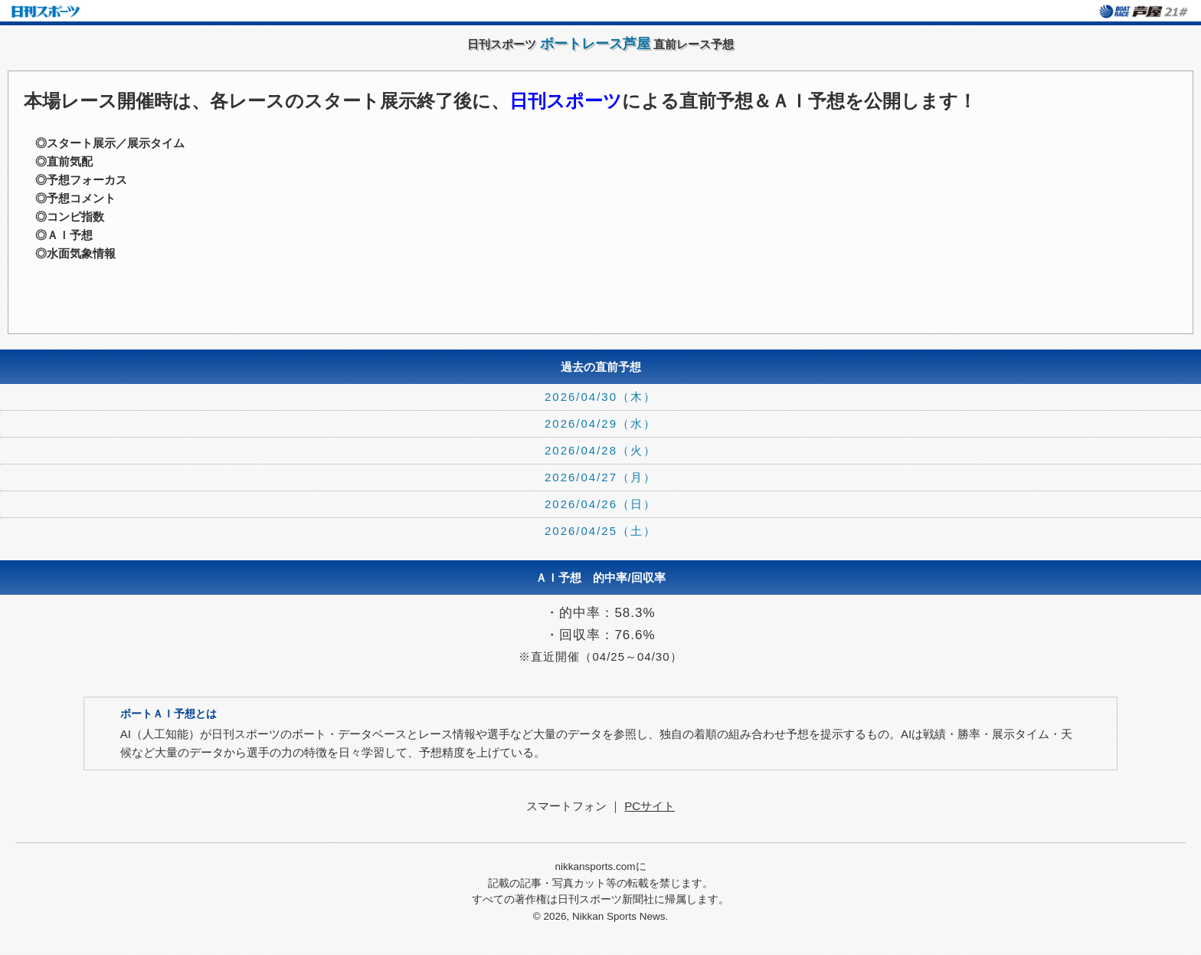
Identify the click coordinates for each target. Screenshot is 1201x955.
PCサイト (649, 805)
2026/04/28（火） (600, 450)
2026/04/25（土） (600, 530)
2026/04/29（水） (600, 423)
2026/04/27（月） (600, 477)
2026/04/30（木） (600, 396)
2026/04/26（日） (600, 503)
